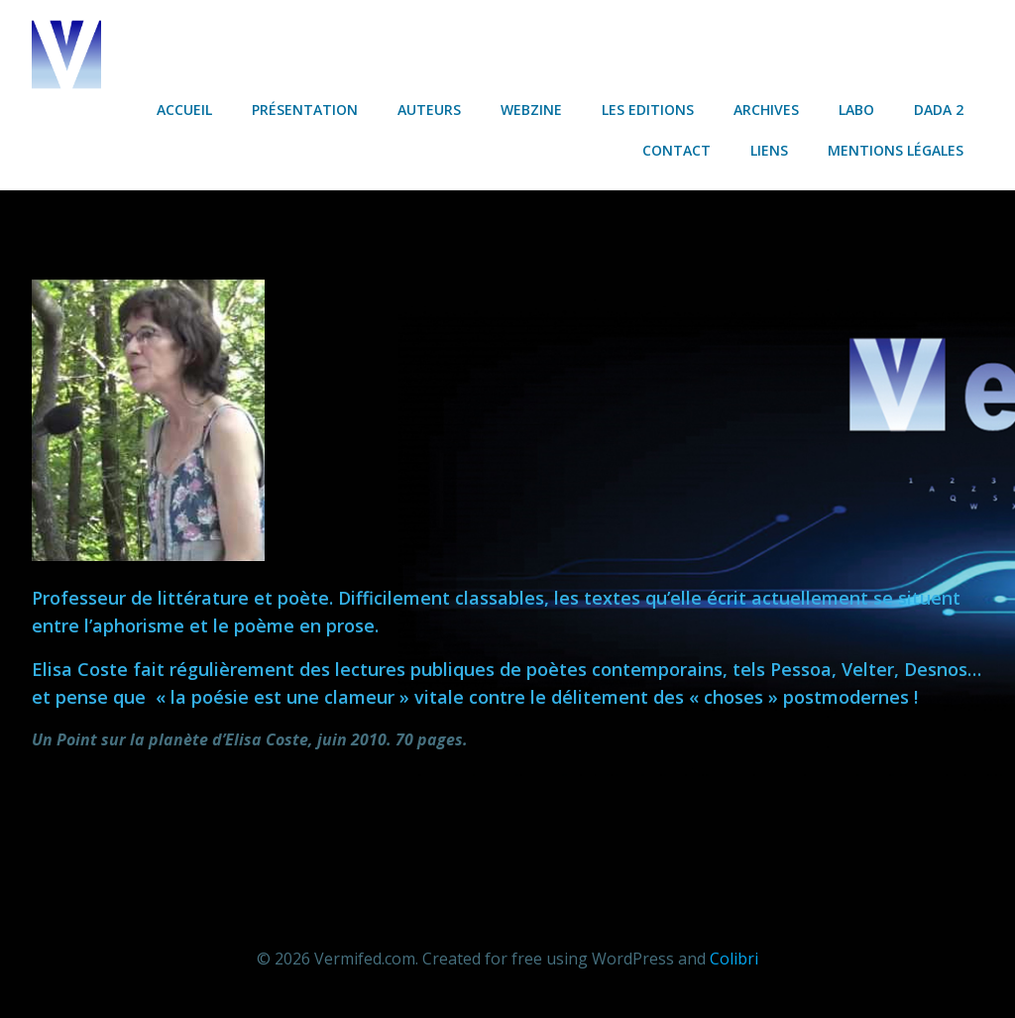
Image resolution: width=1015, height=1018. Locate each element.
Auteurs (429, 109)
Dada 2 (938, 109)
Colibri (734, 958)
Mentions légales (895, 150)
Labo (856, 109)
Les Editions (648, 109)
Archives (766, 109)
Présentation (305, 109)
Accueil (184, 109)
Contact (676, 150)
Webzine (531, 109)
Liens (769, 150)
